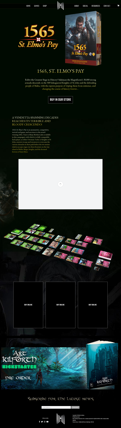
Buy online (28, 305)
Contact (107, 6)
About (76, 6)
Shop (45, 6)
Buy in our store (60, 99)
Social (85, 6)
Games (36, 6)
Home (28, 6)
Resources (96, 6)
